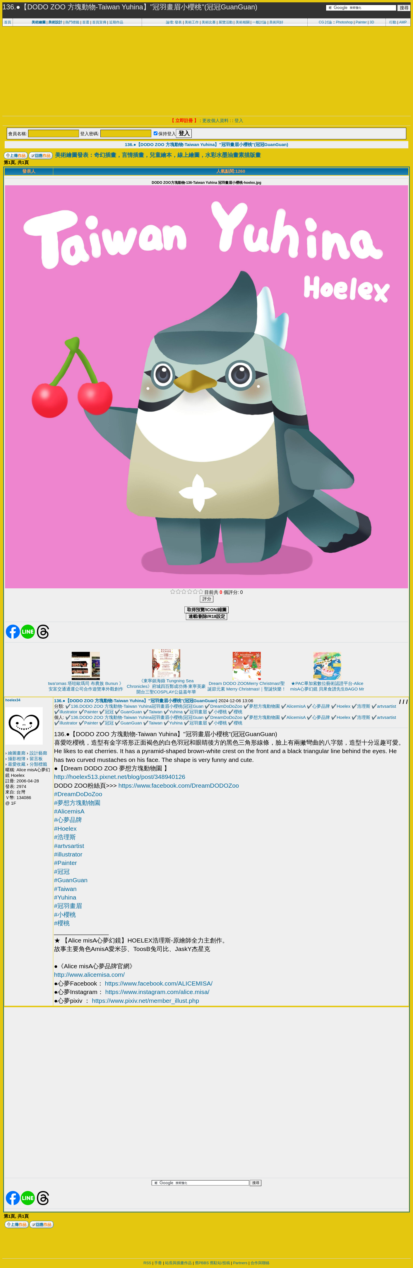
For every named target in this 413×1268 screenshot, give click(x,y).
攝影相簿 (16, 758)
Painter (361, 22)
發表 (178, 22)
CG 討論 (325, 22)
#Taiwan (65, 888)
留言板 (36, 758)
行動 (392, 22)
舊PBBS (202, 1263)
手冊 (158, 1263)
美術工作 (192, 22)
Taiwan (155, 711)
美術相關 (243, 22)
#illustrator (68, 854)
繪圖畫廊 (16, 752)
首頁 (7, 22)
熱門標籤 (72, 22)
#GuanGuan (71, 880)
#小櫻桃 (65, 914)
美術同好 (276, 22)
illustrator (69, 711)
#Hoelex (65, 828)
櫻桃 (238, 711)
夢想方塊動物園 (264, 706)
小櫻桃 (220, 711)
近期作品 (116, 22)
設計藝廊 (38, 752)
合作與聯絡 (260, 1263)
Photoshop (344, 22)
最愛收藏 (16, 764)
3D (372, 22)
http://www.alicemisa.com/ (89, 974)
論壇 (169, 22)
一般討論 (259, 22)
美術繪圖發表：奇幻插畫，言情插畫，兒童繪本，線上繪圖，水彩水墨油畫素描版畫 (158, 155)
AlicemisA (296, 706)
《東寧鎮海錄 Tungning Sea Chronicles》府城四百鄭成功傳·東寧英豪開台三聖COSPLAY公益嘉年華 (166, 686)
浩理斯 (363, 706)
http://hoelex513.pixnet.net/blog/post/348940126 (119, 776)
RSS (147, 1263)
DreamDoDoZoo (226, 706)
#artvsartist (69, 845)
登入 (238, 120)
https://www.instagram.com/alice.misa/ (157, 991)
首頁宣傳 (99, 22)
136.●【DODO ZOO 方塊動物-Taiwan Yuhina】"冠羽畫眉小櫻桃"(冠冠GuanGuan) (206, 144)
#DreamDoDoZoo (78, 794)
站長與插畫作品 (178, 1263)
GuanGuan (131, 711)
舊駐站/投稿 (220, 1263)
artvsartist (386, 706)
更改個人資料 (215, 120)
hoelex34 (12, 700)
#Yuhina (65, 897)
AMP (403, 22)
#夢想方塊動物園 (77, 802)
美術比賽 (209, 22)
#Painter (65, 862)
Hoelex (343, 706)
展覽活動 (226, 22)
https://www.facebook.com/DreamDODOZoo (179, 785)
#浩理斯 (65, 837)
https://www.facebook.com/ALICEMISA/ (159, 983)
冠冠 (109, 711)
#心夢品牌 (68, 819)
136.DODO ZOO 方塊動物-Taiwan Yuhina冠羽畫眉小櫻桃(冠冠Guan (137, 706)
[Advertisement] (206, 70)
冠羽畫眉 (198, 711)
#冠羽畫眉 (68, 905)
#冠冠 (62, 871)
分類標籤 (38, 764)
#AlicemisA (69, 811)
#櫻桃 (62, 923)
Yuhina (176, 711)
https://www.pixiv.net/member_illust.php (145, 1000)
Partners (240, 1263)
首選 (85, 22)
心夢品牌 (321, 706)
